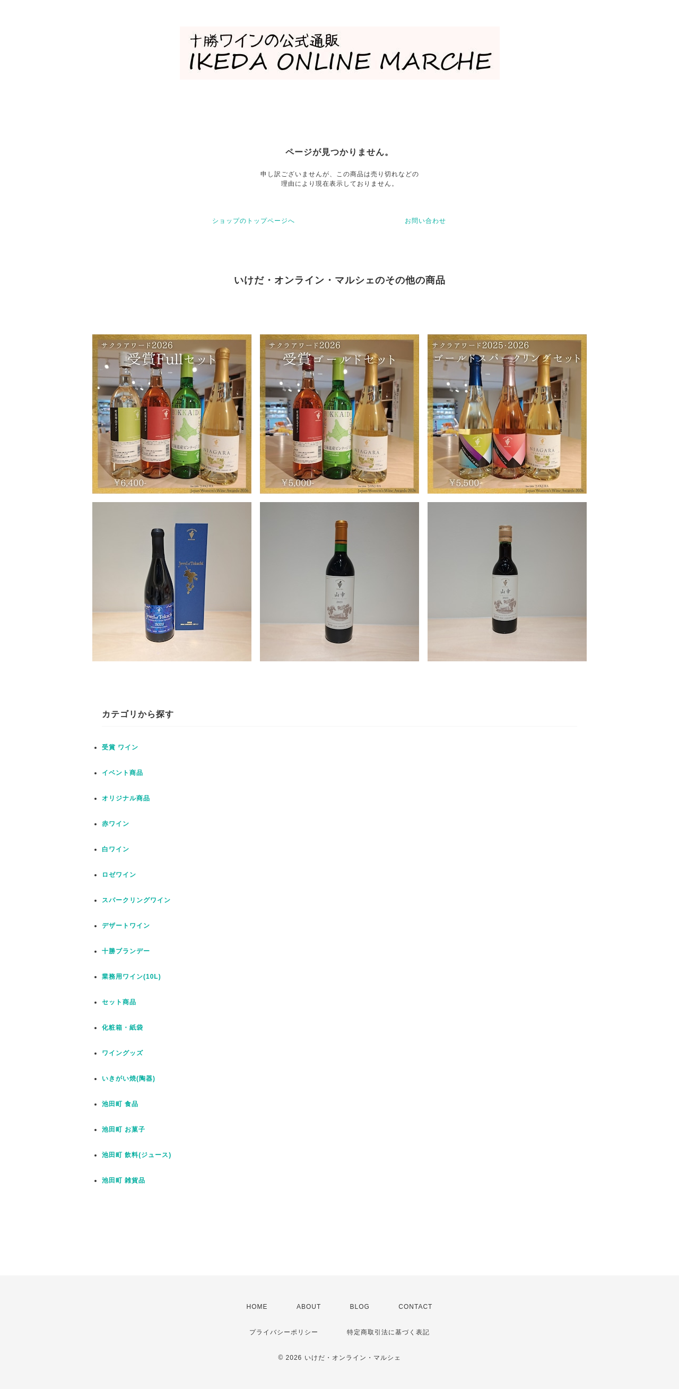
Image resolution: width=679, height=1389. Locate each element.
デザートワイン (126, 925)
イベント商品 (122, 773)
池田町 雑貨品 (123, 1180)
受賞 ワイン (120, 747)
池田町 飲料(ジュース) (136, 1155)
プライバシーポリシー (283, 1332)
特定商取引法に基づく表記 (388, 1332)
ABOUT (309, 1306)
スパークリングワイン (136, 900)
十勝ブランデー (126, 951)
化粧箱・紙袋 (122, 1027)
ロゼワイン (119, 874)
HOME (257, 1306)
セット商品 (119, 1002)
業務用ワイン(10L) (131, 976)
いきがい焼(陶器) (128, 1078)
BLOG (360, 1306)
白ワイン (115, 849)
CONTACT (415, 1306)
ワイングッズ (122, 1053)
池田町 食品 (120, 1104)
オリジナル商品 (126, 798)
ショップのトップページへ (253, 221)
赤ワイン (115, 823)
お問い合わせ (425, 221)
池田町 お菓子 (123, 1129)
